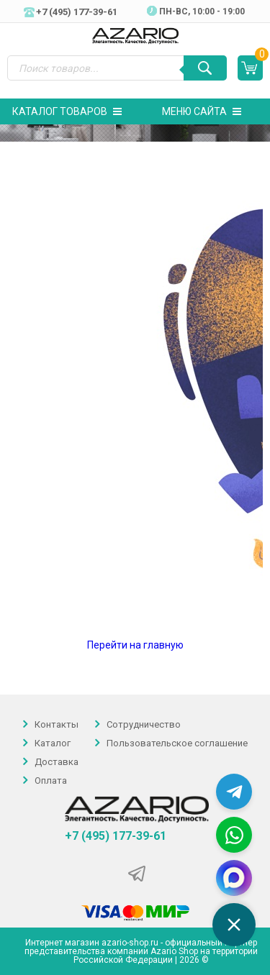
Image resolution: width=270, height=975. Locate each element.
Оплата (51, 781)
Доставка (56, 761)
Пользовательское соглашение (177, 743)
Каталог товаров (67, 111)
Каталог (53, 743)
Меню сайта (201, 111)
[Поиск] (205, 68)
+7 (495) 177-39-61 (115, 836)
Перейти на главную (135, 645)
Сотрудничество (144, 724)
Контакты (56, 724)
